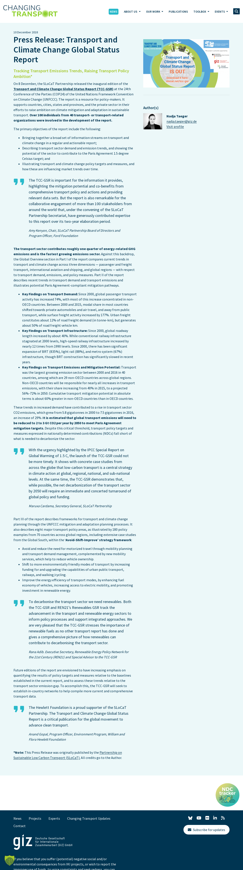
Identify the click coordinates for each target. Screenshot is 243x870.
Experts (54, 818)
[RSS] (223, 818)
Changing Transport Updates (88, 818)
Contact (19, 826)
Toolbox (200, 12)
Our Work (153, 12)
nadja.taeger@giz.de (181, 121)
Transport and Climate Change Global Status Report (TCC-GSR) (63, 89)
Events (220, 12)
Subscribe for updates (206, 830)
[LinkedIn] (215, 818)
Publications (178, 12)
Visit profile (175, 126)
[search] (236, 11)
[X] (190, 819)
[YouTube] (198, 818)
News (113, 12)
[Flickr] (207, 818)
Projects (35, 818)
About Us (131, 12)
